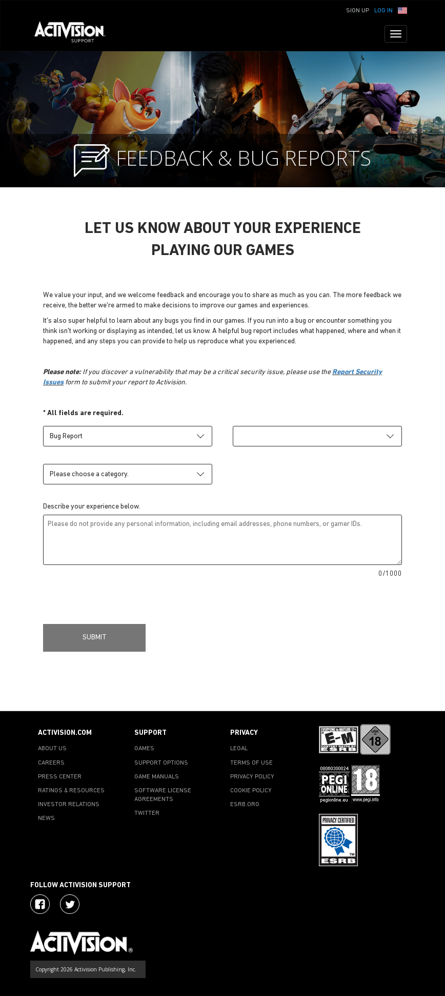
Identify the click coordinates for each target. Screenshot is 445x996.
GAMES (144, 749)
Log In (383, 11)
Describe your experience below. (91, 507)
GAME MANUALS (156, 777)
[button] (402, 10)
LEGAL (239, 749)
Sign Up (357, 11)
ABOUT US (52, 749)
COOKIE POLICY (251, 791)
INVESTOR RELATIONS (68, 805)
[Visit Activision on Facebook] (40, 904)
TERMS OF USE (251, 763)
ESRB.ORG (244, 805)
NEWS (46, 818)
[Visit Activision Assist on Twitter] (69, 904)
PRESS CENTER (60, 777)
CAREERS (51, 763)
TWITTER (146, 813)
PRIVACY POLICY (252, 777)
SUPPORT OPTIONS (161, 763)
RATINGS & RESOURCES (71, 791)
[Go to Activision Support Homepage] (75, 34)
